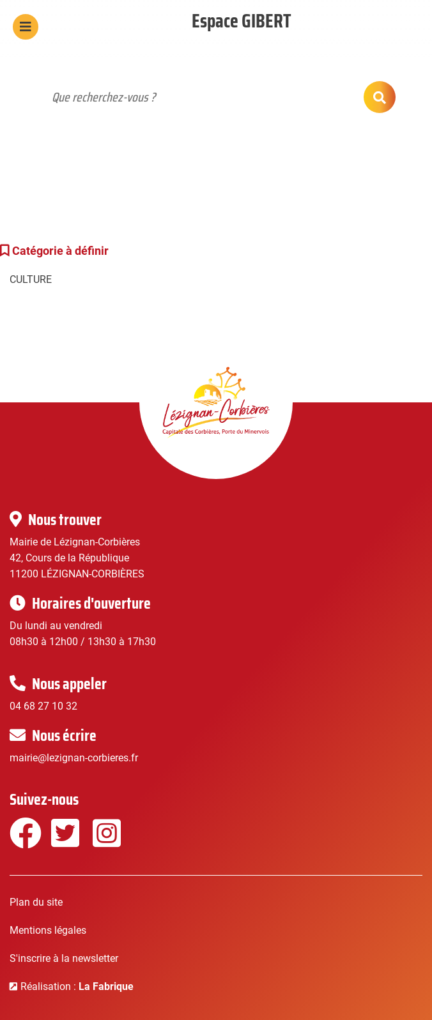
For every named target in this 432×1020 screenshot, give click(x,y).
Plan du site (36, 902)
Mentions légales (48, 930)
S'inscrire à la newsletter (64, 958)
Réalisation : (77, 986)
